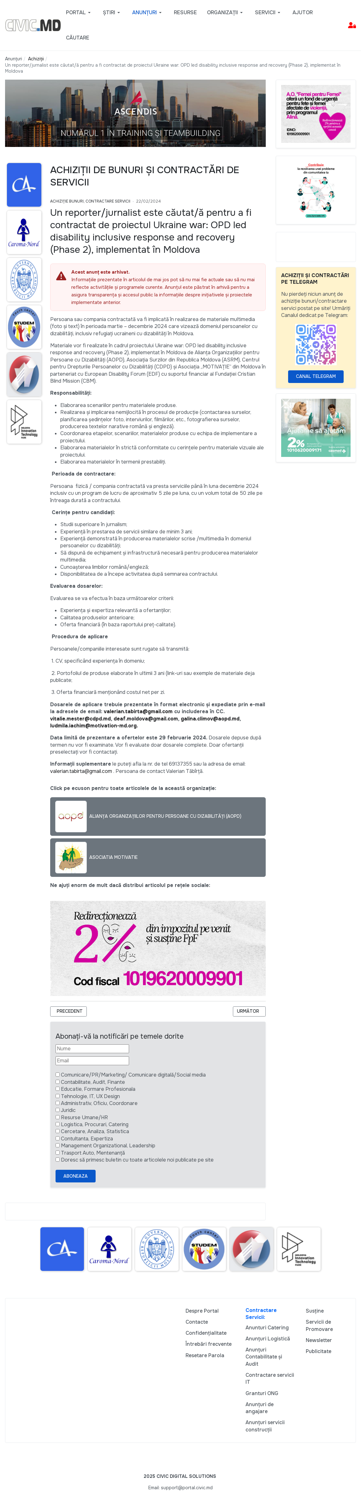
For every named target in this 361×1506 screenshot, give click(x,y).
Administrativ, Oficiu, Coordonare (99, 1103)
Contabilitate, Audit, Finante (93, 1082)
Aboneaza (75, 1176)
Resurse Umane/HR (84, 1117)
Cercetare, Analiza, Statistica (95, 1131)
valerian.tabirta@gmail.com (138, 711)
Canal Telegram (316, 376)
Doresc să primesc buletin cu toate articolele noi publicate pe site (137, 1160)
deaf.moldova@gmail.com (146, 718)
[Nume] (92, 1048)
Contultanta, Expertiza (87, 1138)
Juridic (68, 1110)
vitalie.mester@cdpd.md (80, 718)
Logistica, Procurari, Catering (94, 1124)
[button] (79, 12)
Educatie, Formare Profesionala (98, 1089)
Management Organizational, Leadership (108, 1145)
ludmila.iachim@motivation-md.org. (94, 725)
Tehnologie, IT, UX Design (90, 1096)
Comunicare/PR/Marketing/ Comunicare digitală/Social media (133, 1075)
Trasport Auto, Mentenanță (93, 1153)
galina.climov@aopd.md (210, 718)
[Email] (92, 1060)
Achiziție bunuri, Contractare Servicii (90, 201)
